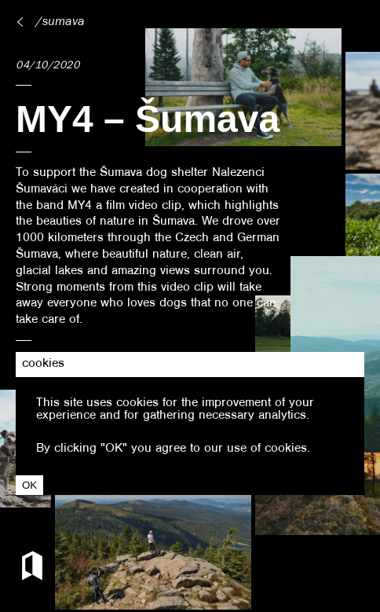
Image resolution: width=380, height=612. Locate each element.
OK (29, 485)
